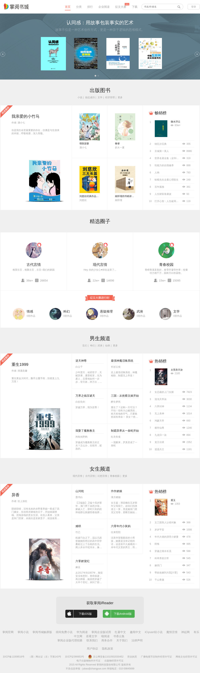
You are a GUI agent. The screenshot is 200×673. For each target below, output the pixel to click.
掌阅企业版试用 (101, 632)
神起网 (185, 632)
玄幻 (84, 345)
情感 (30, 311)
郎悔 (157, 544)
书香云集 (119, 636)
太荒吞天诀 (177, 369)
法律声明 (137, 640)
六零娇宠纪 (82, 561)
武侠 (140, 311)
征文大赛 (120, 6)
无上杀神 (159, 413)
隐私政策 (107, 648)
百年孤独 (159, 186)
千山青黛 (159, 579)
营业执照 (132, 656)
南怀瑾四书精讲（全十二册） (130, 196)
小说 (79, 97)
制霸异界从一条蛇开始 (125, 430)
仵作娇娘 (116, 491)
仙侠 (107, 345)
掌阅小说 (23, 632)
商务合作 (107, 640)
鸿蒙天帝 (159, 420)
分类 (79, 6)
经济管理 (110, 97)
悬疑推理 (106, 311)
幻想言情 (102, 476)
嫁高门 (158, 565)
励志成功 (90, 97)
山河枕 (79, 491)
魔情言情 (171, 632)
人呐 (157, 172)
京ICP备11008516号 (14, 656)
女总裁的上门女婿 (164, 392)
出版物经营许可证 (114, 660)
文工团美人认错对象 (165, 522)
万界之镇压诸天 (85, 395)
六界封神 (159, 406)
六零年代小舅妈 (120, 526)
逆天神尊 (81, 360)
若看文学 (91, 636)
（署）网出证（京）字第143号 (44, 656)
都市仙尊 (159, 427)
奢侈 (117, 143)
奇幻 (92, 345)
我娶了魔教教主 (85, 430)
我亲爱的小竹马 (25, 116)
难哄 (78, 526)
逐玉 (173, 500)
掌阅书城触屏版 (42, 632)
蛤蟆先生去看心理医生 (166, 179)
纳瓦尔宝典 (161, 144)
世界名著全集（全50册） (168, 158)
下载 (134, 6)
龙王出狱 (159, 442)
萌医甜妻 (84, 143)
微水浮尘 (175, 121)
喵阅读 (105, 636)
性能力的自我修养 (164, 165)
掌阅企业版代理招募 (69, 640)
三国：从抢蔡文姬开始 (125, 395)
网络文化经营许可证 (186, 656)
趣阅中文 (135, 632)
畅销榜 (161, 113)
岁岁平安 (159, 529)
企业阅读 (104, 6)
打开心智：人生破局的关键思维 (171, 201)
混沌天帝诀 (161, 399)
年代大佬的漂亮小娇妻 (166, 536)
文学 (100, 97)
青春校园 (166, 265)
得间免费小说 (64, 632)
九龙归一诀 (161, 435)
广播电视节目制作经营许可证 (156, 656)
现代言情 (100, 265)
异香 (16, 495)
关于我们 (121, 640)
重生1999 (20, 364)
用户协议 (92, 648)
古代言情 (33, 265)
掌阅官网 (8, 632)
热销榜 (161, 361)
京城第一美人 (162, 151)
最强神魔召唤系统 (122, 360)
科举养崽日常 (162, 558)
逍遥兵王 (159, 449)
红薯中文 (120, 632)
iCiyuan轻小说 (154, 632)
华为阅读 (82, 632)
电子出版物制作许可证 (88, 660)
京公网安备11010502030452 (106, 656)
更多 (120, 97)
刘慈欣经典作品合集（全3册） (95, 196)
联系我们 (92, 640)
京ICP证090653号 (74, 656)
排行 (90, 6)
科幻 (66, 311)
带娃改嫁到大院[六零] (166, 572)
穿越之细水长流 (163, 551)
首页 (68, 6)
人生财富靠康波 (163, 194)
